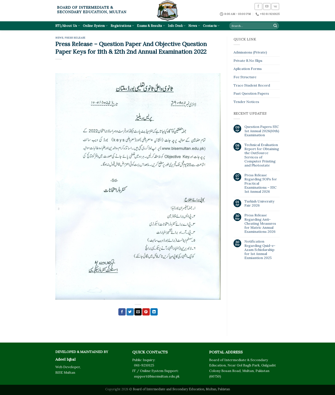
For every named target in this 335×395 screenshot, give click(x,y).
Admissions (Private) (250, 52)
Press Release (75, 37)
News (194, 26)
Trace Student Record (252, 85)
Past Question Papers (251, 93)
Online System (95, 26)
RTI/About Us (67, 26)
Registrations (122, 26)
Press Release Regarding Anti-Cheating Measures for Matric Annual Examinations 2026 (260, 223)
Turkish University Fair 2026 (259, 203)
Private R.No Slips (248, 60)
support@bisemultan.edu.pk (156, 376)
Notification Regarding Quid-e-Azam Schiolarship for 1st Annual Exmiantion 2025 (259, 249)
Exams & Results (151, 26)
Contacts (211, 26)
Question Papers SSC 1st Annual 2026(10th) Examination (261, 131)
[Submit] (275, 25)
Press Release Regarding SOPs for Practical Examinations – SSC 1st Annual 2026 (260, 183)
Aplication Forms (248, 69)
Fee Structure (245, 77)
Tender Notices (246, 102)
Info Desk (176, 26)
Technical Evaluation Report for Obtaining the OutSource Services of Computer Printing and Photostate (261, 155)
